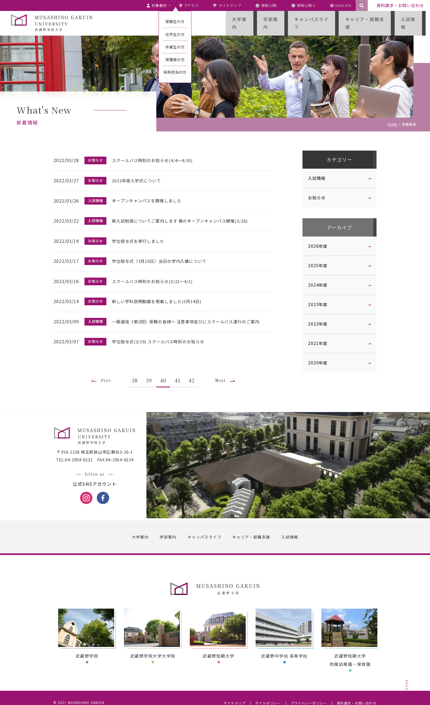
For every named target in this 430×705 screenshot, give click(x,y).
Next (224, 367)
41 (180, 367)
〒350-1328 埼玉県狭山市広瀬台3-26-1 (97, 441)
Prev (107, 367)
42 (194, 367)
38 (137, 367)
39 (151, 367)
